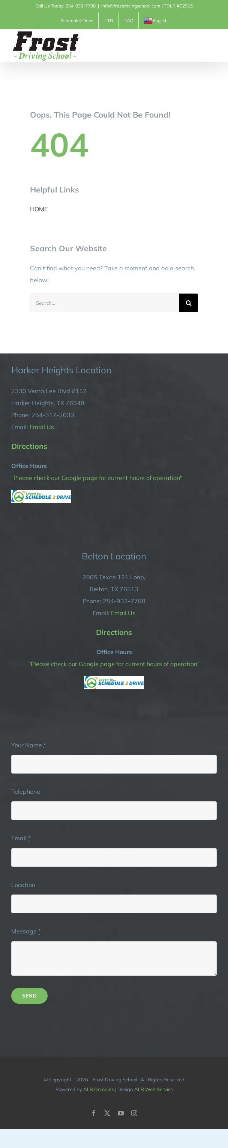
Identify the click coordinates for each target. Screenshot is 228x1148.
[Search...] (104, 303)
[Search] (188, 303)
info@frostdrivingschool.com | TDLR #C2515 (147, 6)
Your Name (28, 745)
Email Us (42, 427)
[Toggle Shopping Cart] (186, 45)
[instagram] (134, 1113)
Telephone (25, 791)
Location (23, 885)
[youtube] (121, 1113)
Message (26, 931)
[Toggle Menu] (211, 46)
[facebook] (94, 1113)
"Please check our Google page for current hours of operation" (96, 478)
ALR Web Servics (153, 1089)
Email (21, 838)
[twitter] (107, 1113)
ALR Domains (98, 1089)
